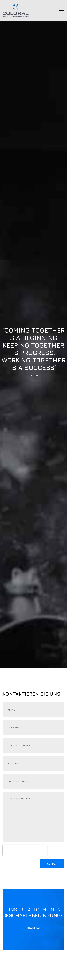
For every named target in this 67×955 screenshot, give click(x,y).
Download (33, 929)
